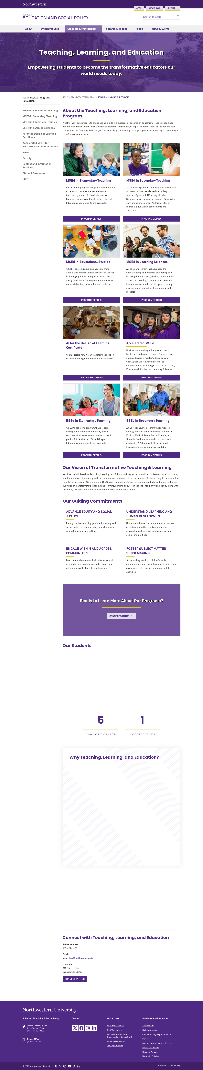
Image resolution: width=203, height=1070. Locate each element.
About (30, 29)
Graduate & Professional (83, 29)
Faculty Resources (115, 1026)
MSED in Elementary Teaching (40, 110)
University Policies (150, 1056)
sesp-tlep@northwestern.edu (78, 958)
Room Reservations (116, 1041)
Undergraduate (51, 29)
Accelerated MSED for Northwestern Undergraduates (41, 145)
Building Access (149, 1030)
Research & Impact (117, 29)
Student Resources (34, 173)
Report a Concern (150, 1052)
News (26, 152)
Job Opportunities (115, 1046)
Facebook (81, 1028)
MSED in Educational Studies (40, 122)
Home (65, 97)
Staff (25, 179)
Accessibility (148, 1026)
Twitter (75, 1028)
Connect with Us (119, 616)
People (141, 29)
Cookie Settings (174, 1065)
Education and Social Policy (81, 17)
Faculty (27, 158)
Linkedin (94, 1028)
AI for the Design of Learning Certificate (39, 136)
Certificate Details (91, 378)
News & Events (162, 29)
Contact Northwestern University (157, 1043)
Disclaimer (162, 1065)
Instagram (88, 1028)
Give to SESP (154, 8)
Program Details (91, 219)
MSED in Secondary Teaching (40, 116)
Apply (138, 8)
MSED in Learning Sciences (39, 128)
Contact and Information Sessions (37, 166)
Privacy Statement (150, 1048)
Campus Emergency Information (156, 1035)
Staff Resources (114, 1030)
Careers (145, 1039)
